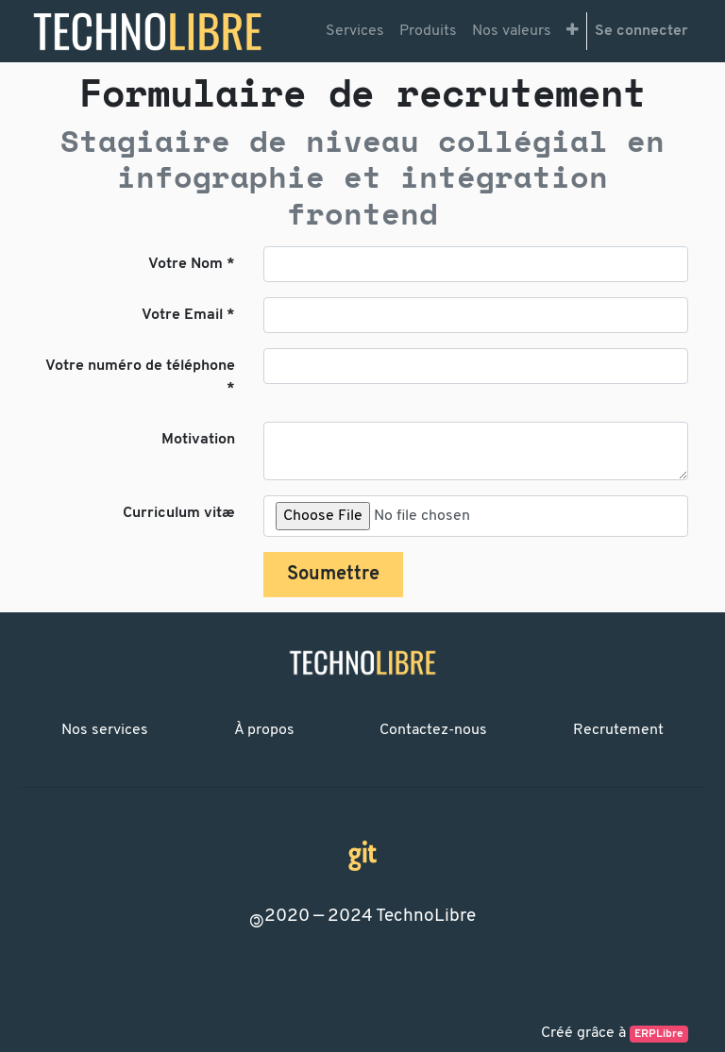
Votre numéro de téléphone (140, 366)
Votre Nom (185, 264)
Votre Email (182, 315)
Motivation (198, 439)
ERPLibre (658, 1034)
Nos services (104, 730)
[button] (572, 31)
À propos (264, 730)
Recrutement (618, 730)
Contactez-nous (433, 730)
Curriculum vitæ (179, 513)
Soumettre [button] (333, 574)
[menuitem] (355, 31)
